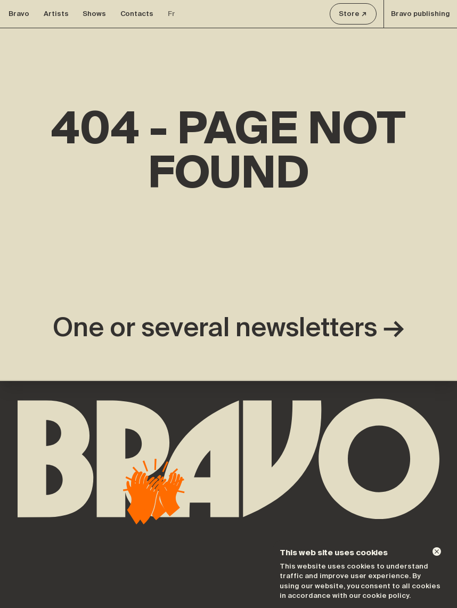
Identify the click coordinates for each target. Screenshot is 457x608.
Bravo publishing (420, 13)
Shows (94, 13)
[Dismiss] (437, 551)
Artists (56, 13)
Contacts (137, 13)
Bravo (19, 13)
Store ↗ (353, 13)
